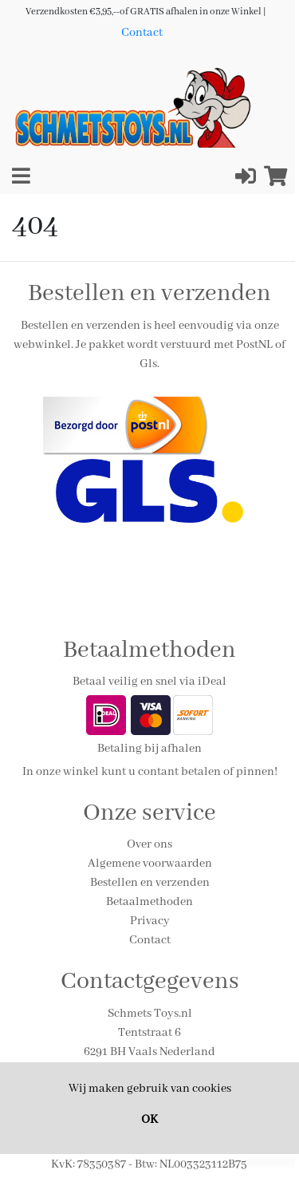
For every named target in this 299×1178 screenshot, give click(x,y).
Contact (142, 33)
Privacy (150, 921)
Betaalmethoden (149, 902)
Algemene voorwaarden (150, 863)
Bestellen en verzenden (150, 883)
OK (149, 1120)
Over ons (149, 844)
